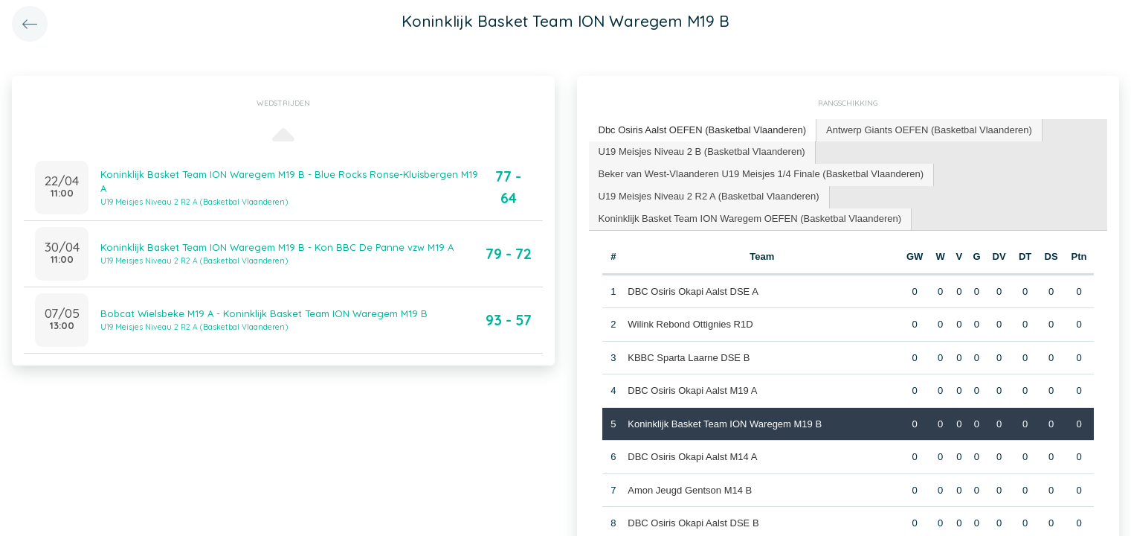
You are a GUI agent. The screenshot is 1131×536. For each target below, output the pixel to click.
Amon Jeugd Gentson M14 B (690, 490)
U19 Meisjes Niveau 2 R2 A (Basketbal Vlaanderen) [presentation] (709, 196)
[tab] (703, 130)
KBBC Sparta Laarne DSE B (689, 357)
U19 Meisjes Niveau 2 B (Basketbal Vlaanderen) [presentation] (702, 151)
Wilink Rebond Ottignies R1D (690, 324)
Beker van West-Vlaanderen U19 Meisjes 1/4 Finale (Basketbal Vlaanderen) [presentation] (761, 173)
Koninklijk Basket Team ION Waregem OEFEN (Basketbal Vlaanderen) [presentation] (750, 218)
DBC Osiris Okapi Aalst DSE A (693, 291)
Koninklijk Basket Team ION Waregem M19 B (725, 424)
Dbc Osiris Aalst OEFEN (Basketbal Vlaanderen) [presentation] (703, 129)
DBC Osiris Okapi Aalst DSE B (693, 523)
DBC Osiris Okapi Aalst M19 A (692, 390)
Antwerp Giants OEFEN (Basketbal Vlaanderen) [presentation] (929, 129)
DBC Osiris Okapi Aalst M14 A (692, 456)
